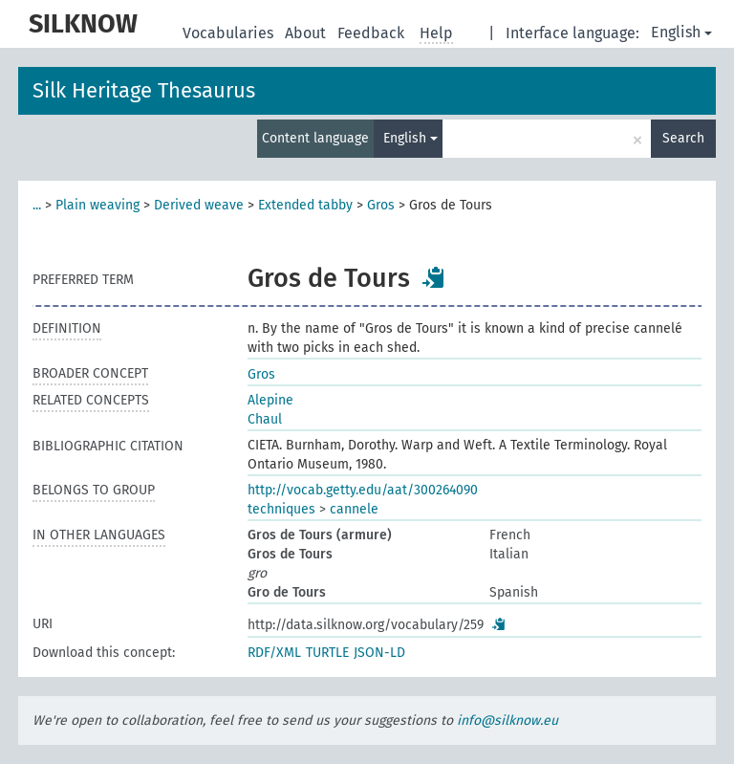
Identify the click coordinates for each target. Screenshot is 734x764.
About (307, 33)
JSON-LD (379, 652)
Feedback (372, 33)
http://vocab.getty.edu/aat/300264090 (363, 490)
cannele (354, 509)
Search (683, 138)
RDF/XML (274, 652)
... (36, 205)
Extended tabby (305, 205)
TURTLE (327, 652)
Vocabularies (230, 33)
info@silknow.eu (507, 720)
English (681, 32)
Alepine (270, 400)
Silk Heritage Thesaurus (143, 90)
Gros (381, 205)
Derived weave (199, 205)
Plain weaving (97, 205)
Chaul (265, 419)
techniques (281, 509)
